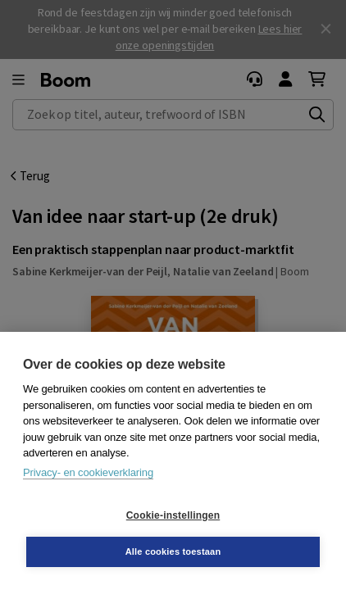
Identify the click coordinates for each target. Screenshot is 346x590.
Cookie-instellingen (173, 515)
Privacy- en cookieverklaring (88, 472)
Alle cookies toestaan (173, 551)
